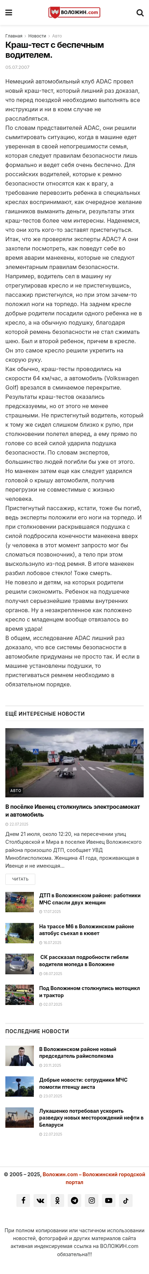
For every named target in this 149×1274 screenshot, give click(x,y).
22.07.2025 (16, 824)
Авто (57, 36)
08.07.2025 (50, 973)
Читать (20, 879)
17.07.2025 (50, 911)
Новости (37, 36)
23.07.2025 (50, 1096)
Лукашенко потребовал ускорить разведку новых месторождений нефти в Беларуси (91, 1118)
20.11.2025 (50, 1065)
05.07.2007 (17, 67)
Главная (13, 36)
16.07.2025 (50, 942)
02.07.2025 (50, 1004)
